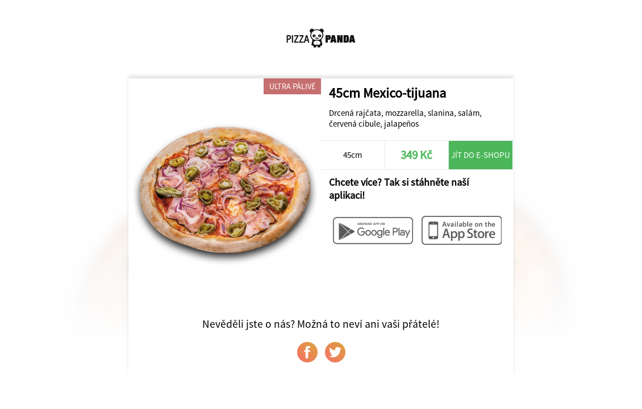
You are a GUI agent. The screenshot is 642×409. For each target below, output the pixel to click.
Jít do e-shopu (480, 154)
